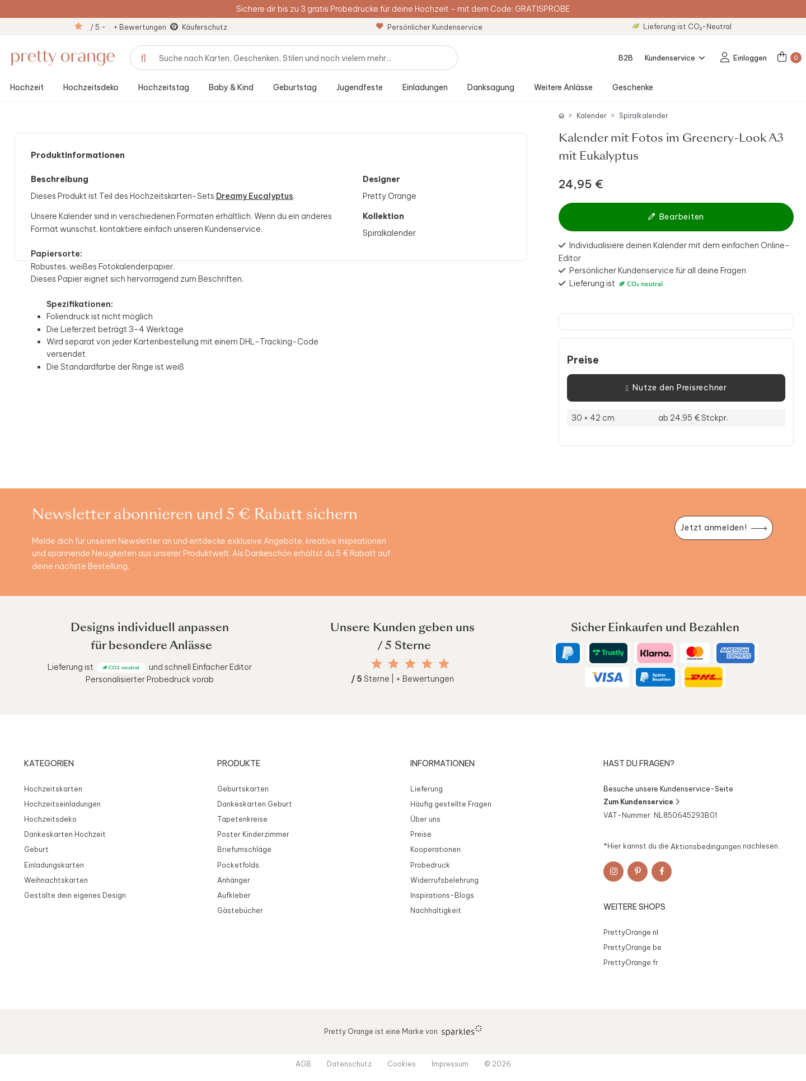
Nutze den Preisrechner (676, 388)
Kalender (592, 115)
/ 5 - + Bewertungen (128, 26)
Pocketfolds (238, 864)
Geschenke (632, 87)
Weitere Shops (634, 907)
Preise (583, 360)
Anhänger (233, 879)
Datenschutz (349, 1063)
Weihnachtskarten (56, 879)
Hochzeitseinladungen (62, 803)
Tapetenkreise (242, 818)
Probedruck (430, 864)
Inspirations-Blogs (442, 895)
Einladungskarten (54, 864)
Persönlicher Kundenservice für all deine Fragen (657, 270)
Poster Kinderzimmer (253, 834)
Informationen (442, 763)
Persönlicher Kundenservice (429, 26)
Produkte (238, 763)
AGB (303, 1063)
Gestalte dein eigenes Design (75, 895)
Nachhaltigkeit (435, 910)
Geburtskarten (243, 788)
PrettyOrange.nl (630, 932)
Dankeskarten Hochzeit (65, 834)
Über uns (425, 818)
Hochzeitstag (163, 87)
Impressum (450, 1063)
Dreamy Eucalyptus (254, 196)
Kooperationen (435, 849)
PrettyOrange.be (632, 947)
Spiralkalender (643, 115)
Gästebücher (240, 910)
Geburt (36, 849)
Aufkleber (234, 895)
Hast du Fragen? (638, 763)
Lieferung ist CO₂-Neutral (682, 26)
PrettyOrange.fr (630, 962)
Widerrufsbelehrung (444, 879)
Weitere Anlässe (563, 87)
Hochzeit (27, 87)
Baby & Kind (231, 87)
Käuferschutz (204, 26)
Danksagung (490, 87)
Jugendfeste (359, 87)
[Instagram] (613, 871)
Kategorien (49, 763)
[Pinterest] (637, 871)
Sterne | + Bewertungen (402, 679)
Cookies (401, 1063)
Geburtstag (295, 87)
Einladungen (425, 87)
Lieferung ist (593, 283)
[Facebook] (662, 871)
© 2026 (497, 1063)
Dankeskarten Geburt (254, 803)
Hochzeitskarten (53, 788)
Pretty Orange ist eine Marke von (403, 1030)
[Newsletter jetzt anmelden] (723, 528)
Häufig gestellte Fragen (450, 803)
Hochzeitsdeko (91, 87)
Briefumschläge (244, 849)
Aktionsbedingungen (706, 845)
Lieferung (426, 788)
